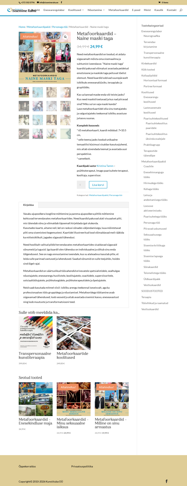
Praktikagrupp (152, 144)
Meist (147, 10)
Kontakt (171, 10)
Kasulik (158, 10)
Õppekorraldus (27, 466)
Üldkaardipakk (152, 279)
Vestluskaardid (152, 285)
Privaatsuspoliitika (82, 466)
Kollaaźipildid (149, 75)
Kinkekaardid (148, 63)
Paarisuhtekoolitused (156, 118)
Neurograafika (152, 35)
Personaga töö (59, 26)
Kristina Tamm (105, 165)
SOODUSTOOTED (152, 291)
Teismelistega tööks (155, 272)
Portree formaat (153, 86)
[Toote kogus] (81, 185)
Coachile (149, 166)
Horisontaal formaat (155, 80)
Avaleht (35, 10)
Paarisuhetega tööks (155, 216)
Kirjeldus (28, 204)
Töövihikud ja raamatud (154, 303)
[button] (65, 37)
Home (22, 26)
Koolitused (74, 10)
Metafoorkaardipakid (38, 26)
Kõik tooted (148, 69)
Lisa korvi (98, 184)
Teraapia (146, 297)
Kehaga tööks (151, 189)
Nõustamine (95, 10)
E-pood (136, 10)
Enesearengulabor (54, 10)
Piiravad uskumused (155, 228)
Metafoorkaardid (118, 10)
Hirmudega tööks (153, 183)
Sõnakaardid (151, 266)
